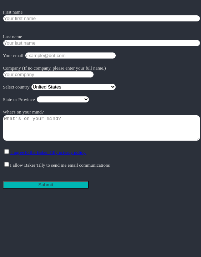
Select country (16, 87)
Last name (12, 36)
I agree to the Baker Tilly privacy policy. (48, 152)
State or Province (19, 99)
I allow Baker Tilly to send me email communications (60, 165)
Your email (13, 55)
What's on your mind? (23, 112)
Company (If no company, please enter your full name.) (54, 68)
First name (12, 12)
